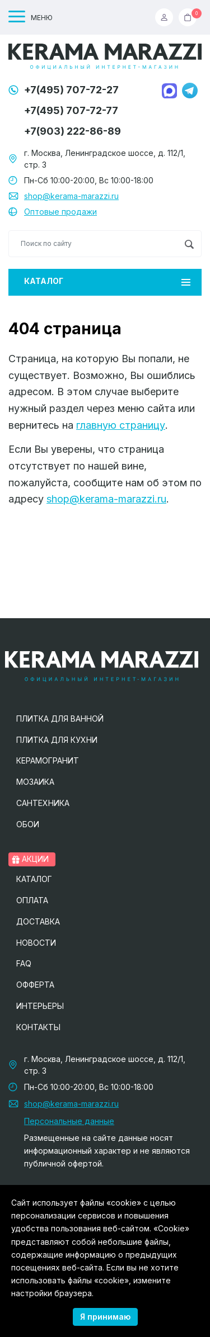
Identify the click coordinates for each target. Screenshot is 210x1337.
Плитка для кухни (56, 740)
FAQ (23, 963)
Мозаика (35, 781)
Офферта (35, 984)
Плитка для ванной (60, 718)
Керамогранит (47, 760)
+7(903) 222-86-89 (72, 131)
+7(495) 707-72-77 (71, 110)
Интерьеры (40, 1006)
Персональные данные (69, 1121)
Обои (27, 824)
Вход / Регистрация (164, 17)
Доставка (38, 921)
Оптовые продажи (60, 211)
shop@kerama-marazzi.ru (71, 196)
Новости (36, 942)
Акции (30, 859)
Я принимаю (105, 1316)
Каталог (107, 281)
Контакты (38, 1027)
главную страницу (120, 425)
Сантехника (42, 803)
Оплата (32, 900)
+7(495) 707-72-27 (71, 90)
